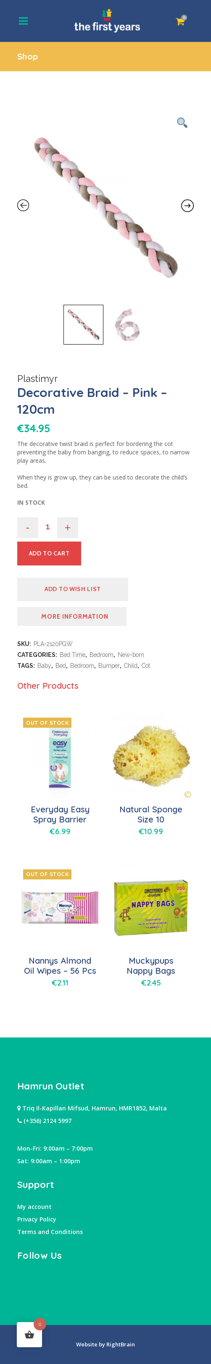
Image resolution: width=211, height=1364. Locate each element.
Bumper (109, 665)
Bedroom (101, 654)
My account (34, 1207)
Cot (146, 665)
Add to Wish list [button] (73, 589)
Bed (60, 665)
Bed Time (72, 654)
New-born (131, 654)
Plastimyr (37, 378)
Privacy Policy (36, 1219)
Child (130, 665)
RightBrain (120, 1344)
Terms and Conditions (50, 1232)
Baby (44, 665)
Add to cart (49, 553)
